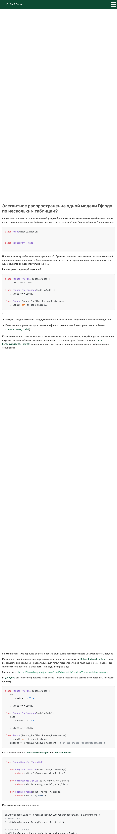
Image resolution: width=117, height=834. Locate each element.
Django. (14, 4)
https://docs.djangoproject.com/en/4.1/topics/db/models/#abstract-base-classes (63, 672)
